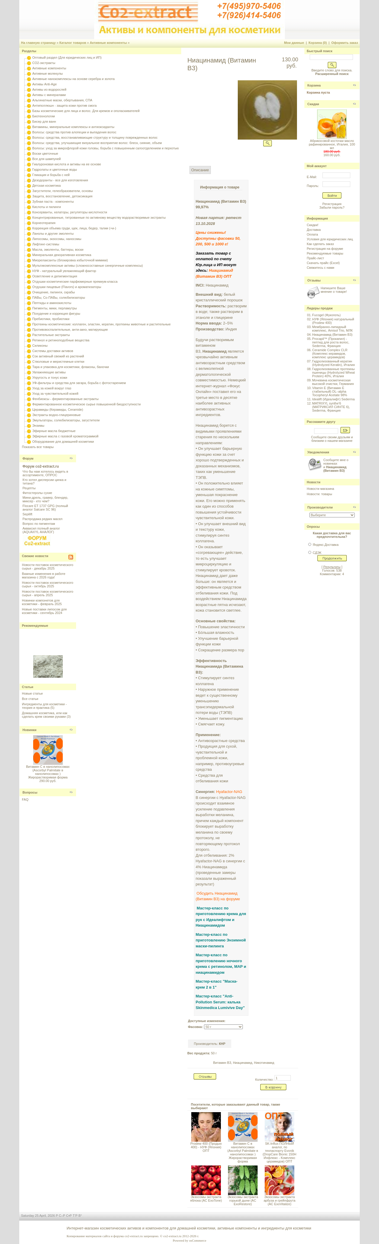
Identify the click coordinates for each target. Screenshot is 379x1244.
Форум (28, 458)
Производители (320, 507)
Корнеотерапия (43, 223)
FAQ (25, 799)
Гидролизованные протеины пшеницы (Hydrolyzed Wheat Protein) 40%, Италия (333, 372)
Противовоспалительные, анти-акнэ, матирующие (70, 329)
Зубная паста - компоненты (53, 201)
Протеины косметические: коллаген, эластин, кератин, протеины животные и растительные (101, 324)
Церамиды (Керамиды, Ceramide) (57, 409)
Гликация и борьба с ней (51, 175)
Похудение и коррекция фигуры (56, 313)
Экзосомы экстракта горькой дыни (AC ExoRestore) (242, 1200)
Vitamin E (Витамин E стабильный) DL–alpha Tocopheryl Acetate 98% (329, 391)
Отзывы (314, 280)
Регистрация (331, 204)
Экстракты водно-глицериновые (56, 415)
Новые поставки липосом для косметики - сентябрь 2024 (44, 611)
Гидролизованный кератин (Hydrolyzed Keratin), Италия (333, 363)
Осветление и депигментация (54, 276)
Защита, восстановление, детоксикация (62, 196)
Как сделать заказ (320, 244)
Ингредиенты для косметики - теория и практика (44, 705)
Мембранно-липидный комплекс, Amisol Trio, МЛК (332, 328)
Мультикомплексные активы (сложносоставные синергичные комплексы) (87, 265)
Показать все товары (38, 447)
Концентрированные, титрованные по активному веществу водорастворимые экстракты (99, 217)
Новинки (29, 730)
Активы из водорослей (49, 89)
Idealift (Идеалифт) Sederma (333, 399)
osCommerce (197, 1240)
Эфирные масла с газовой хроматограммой (65, 436)
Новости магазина (320, 488)
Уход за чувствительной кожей (55, 393)
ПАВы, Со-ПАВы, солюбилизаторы (58, 297)
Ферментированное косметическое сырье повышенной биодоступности (86, 404)
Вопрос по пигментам (39, 523)
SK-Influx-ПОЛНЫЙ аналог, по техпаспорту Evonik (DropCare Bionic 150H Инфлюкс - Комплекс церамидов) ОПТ (279, 1152)
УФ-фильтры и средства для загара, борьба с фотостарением (79, 383)
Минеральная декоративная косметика (61, 255)
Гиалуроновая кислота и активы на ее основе (66, 164)
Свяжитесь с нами (320, 267)
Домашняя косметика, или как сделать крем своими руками (44, 714)
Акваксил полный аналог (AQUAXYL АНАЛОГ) (41, 530)
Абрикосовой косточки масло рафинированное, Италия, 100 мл (332, 144)
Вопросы (30, 792)
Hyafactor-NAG (229, 791)
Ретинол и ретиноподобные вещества (60, 340)
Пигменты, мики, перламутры (54, 308)
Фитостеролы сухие (37, 493)
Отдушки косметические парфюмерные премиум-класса (75, 281)
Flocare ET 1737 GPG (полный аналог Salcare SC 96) (45, 507)
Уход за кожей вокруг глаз (51, 388)
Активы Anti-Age (44, 84)
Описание (200, 170)
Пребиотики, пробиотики (50, 319)
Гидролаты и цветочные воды (54, 169)
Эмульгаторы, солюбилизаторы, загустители (65, 420)
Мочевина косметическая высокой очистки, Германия (333, 382)
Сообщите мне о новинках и (336, 465)
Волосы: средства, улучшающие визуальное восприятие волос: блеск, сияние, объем (97, 143)
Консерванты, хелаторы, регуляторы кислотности (69, 212)
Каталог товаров (72, 42)
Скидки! (312, 225)
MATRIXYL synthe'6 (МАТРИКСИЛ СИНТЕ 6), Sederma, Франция (331, 407)
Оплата (312, 234)
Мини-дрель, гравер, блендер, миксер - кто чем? (45, 499)
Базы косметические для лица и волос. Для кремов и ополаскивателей (85, 111)
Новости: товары (319, 494)
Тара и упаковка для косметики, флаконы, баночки (70, 367)
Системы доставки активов (52, 351)
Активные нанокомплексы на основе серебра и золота (73, 79)
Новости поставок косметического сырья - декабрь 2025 (47, 566)
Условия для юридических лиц (330, 239)
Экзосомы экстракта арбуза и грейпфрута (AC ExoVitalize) (279, 1200)
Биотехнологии (43, 116)
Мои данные (294, 42)
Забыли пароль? (332, 207)
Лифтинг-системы (45, 244)
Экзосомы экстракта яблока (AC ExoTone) (206, 1198)
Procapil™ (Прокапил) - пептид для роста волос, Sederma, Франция (330, 342)
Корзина (314, 85)
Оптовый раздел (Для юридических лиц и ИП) (67, 57)
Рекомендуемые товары (325, 253)
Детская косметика (46, 185)
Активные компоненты (108, 42)
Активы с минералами (49, 95)
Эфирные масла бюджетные (54, 431)
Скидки (313, 104)
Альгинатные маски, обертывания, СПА (62, 100)
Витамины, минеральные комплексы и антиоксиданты (73, 127)
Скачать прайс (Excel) (323, 263)
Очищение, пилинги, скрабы (53, 292)
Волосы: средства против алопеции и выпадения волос (74, 132)
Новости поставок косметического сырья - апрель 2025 (47, 593)
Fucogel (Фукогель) (326, 315)
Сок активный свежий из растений (58, 356)
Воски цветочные (45, 153)
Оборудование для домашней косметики (63, 441)
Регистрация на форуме (325, 248)
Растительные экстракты (51, 335)
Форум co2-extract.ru (41, 466)
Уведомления (318, 452)
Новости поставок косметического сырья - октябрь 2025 (47, 584)
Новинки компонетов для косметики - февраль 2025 (42, 602)
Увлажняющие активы (49, 372)
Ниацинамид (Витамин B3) (332, 334)
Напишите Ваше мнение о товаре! (334, 289)
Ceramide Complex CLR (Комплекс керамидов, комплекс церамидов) (329, 353)
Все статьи (30, 699)
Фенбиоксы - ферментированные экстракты (65, 399)
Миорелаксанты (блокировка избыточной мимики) (70, 260)
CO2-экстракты (43, 63)
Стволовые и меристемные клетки (58, 361)
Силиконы (40, 345)
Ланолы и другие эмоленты (53, 233)
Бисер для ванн (44, 121)
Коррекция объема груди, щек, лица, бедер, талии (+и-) (74, 228)
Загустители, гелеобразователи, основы (62, 191)
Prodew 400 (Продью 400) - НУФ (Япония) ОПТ (206, 1147)
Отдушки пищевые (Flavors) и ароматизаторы (66, 287)
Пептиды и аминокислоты (51, 303)
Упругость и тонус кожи (49, 377)
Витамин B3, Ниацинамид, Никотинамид (243, 1062)
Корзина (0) (318, 42)
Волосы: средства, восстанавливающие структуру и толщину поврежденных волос (95, 137)
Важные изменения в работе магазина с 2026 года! (43, 575)
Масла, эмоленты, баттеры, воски (57, 249)
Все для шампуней (46, 159)
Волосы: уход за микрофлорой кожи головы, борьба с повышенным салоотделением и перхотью (105, 148)
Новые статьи (32, 693)
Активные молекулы (47, 73)
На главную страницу (38, 42)
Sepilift (27, 514)
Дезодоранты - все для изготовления (60, 180)
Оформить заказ (344, 42)
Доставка (314, 229)
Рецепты (29, 488)
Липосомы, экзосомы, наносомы (56, 239)
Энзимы (38, 425)
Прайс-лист (315, 258)
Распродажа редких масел (42, 519)
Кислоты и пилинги (46, 207)
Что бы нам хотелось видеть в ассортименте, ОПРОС (45, 473)
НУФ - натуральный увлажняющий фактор (64, 271)
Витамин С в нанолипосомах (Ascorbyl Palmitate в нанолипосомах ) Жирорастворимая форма (48, 772)
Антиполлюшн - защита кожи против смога (64, 105)
